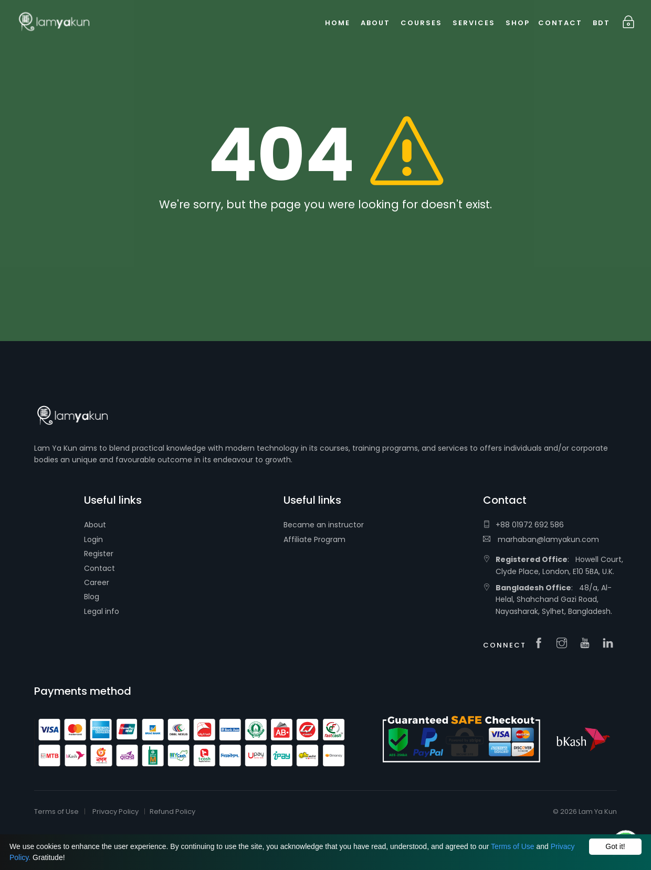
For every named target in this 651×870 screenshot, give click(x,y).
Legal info (101, 611)
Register (98, 553)
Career (96, 582)
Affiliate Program (314, 539)
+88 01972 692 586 (523, 524)
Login (93, 539)
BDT (601, 23)
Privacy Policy (115, 811)
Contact (99, 568)
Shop (518, 23)
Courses (421, 23)
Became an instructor (324, 524)
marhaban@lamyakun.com (541, 539)
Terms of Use (512, 846)
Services (474, 23)
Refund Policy (172, 811)
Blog (91, 596)
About (95, 524)
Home (337, 23)
